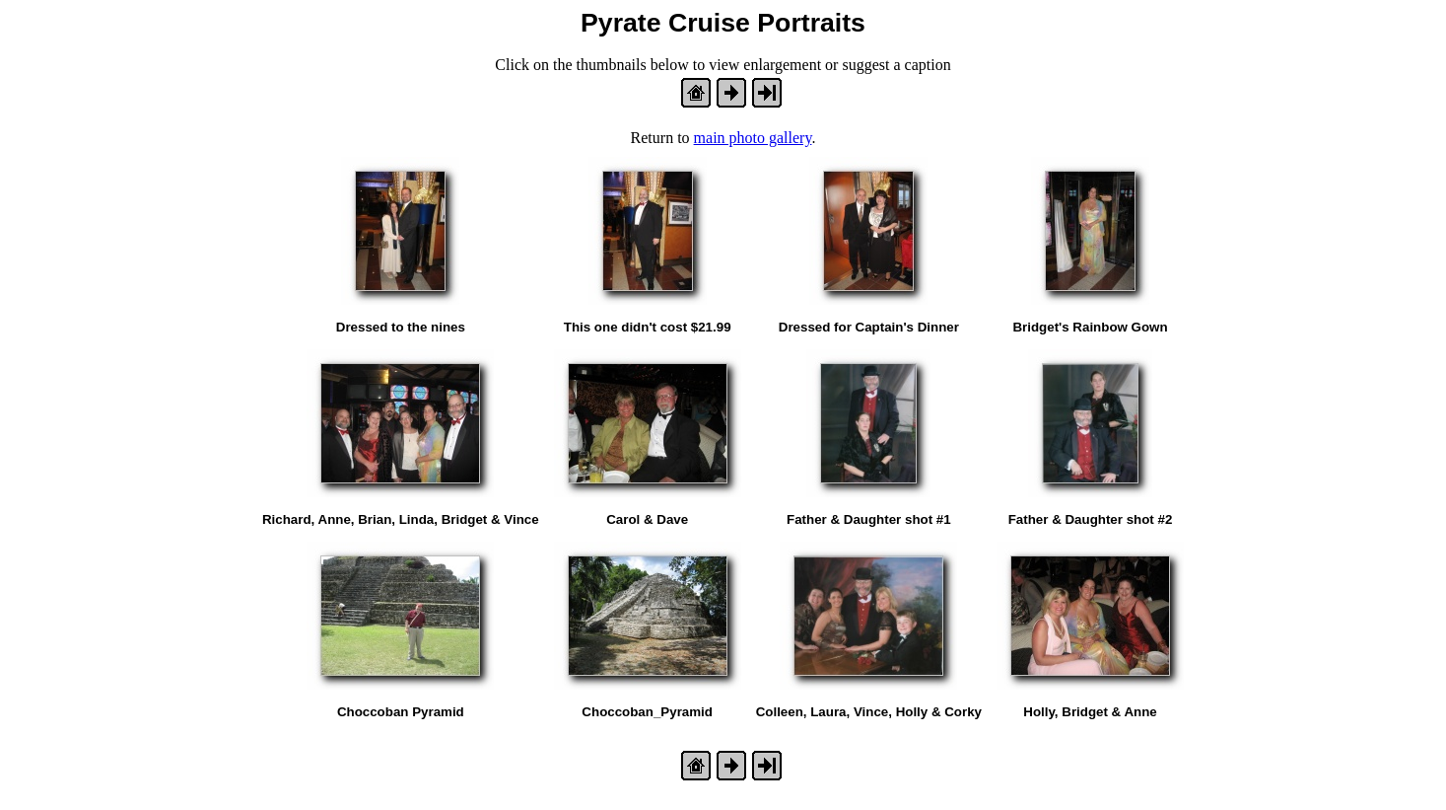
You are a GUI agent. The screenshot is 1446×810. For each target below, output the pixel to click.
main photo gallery (753, 137)
